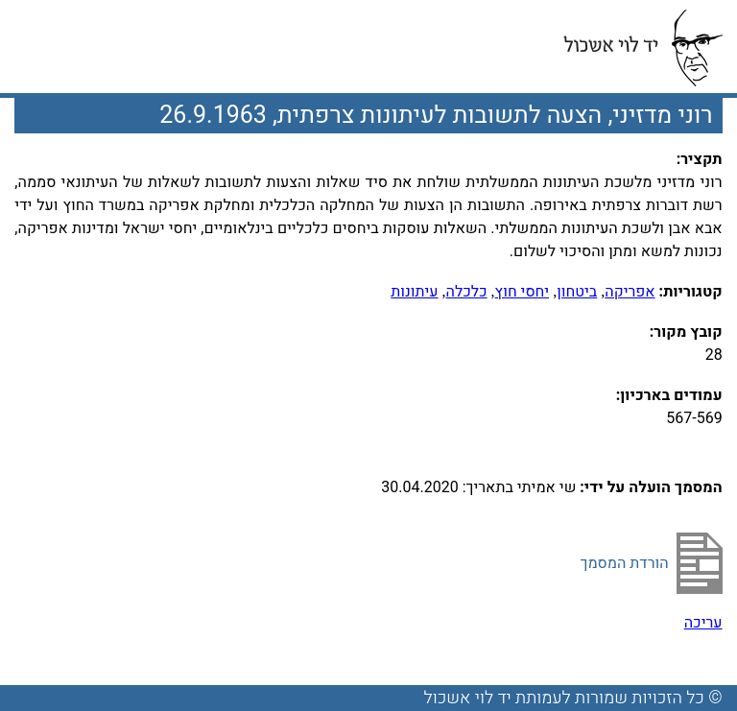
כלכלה (466, 291)
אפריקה (629, 291)
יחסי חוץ (522, 291)
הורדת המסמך (625, 563)
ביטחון (577, 291)
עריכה (703, 622)
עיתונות (414, 291)
